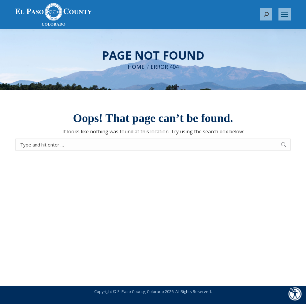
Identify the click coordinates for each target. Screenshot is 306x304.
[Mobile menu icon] (284, 14)
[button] (266, 14)
